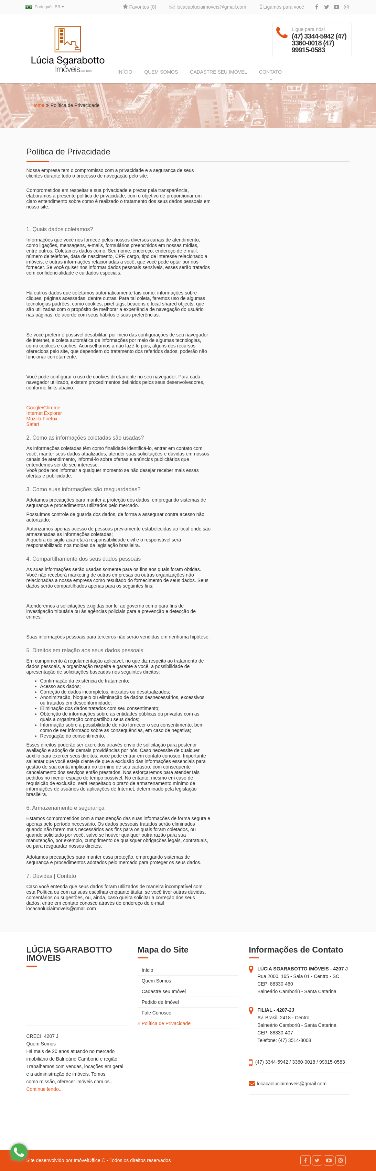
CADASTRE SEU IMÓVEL (218, 72)
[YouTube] (336, 7)
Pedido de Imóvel (158, 1002)
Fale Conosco (154, 1013)
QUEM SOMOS (161, 72)
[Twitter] (326, 7)
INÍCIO (125, 72)
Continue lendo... (44, 1089)
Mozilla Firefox (41, 418)
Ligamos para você (282, 7)
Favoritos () (139, 7)
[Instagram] (346, 7)
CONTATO (270, 75)
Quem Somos (154, 981)
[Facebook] (316, 7)
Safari (32, 424)
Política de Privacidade (164, 1023)
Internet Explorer (44, 413)
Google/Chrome (43, 407)
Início (145, 970)
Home (38, 105)
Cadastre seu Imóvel (162, 991)
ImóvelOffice (87, 1160)
